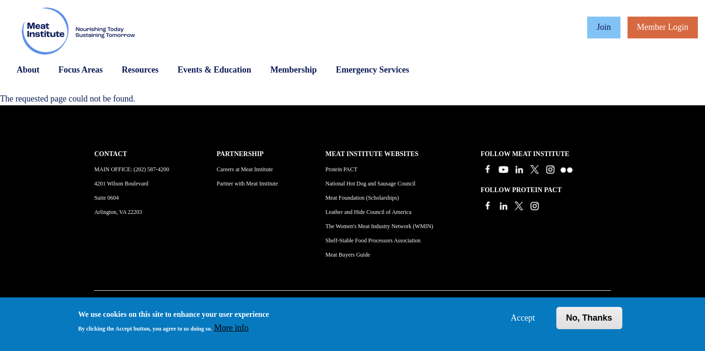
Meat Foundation (344, 197)
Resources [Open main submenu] (140, 69)
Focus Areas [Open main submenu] (80, 69)
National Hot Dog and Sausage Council (370, 183)
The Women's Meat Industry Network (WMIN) (379, 226)
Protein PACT (341, 169)
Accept (523, 318)
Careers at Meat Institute (245, 169)
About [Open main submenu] (28, 69)
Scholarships (382, 197)
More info (231, 328)
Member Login (662, 27)
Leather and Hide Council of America (368, 212)
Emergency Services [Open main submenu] (372, 69)
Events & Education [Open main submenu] (214, 69)
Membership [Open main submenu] (293, 69)
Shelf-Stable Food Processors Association (372, 240)
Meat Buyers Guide (347, 254)
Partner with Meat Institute (247, 183)
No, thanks (589, 318)
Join (604, 27)
